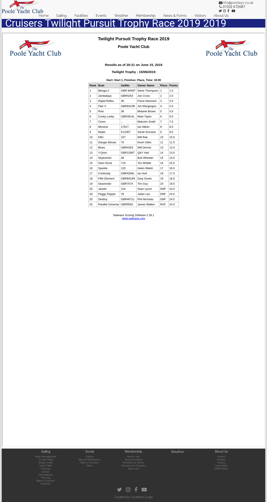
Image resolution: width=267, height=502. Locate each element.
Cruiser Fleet (46, 459)
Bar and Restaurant (89, 459)
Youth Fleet (45, 465)
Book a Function (46, 480)
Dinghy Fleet (45, 462)
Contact (221, 459)
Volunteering (45, 474)
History (221, 462)
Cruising (45, 468)
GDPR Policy (221, 468)
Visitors (200, 16)
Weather (121, 16)
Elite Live (133, 468)
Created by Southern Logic (133, 497)
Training (45, 477)
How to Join (133, 456)
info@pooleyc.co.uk (237, 3)
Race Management (45, 456)
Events (101, 16)
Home (43, 16)
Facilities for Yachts (133, 462)
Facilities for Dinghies (133, 465)
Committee (221, 465)
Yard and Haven (133, 459)
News (89, 465)
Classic (46, 471)
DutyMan (46, 483)
